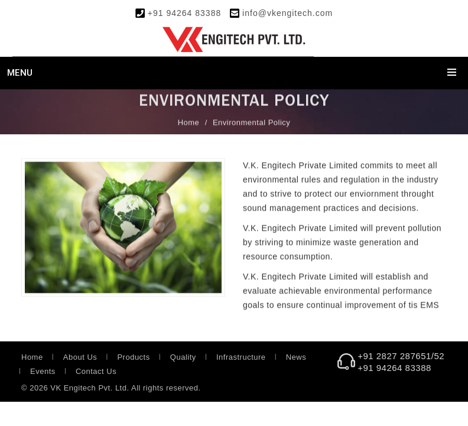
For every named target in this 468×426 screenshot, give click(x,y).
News (296, 357)
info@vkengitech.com (287, 13)
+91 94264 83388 (184, 13)
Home (189, 122)
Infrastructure (241, 357)
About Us (80, 357)
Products (133, 357)
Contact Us (96, 371)
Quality (183, 357)
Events (43, 371)
